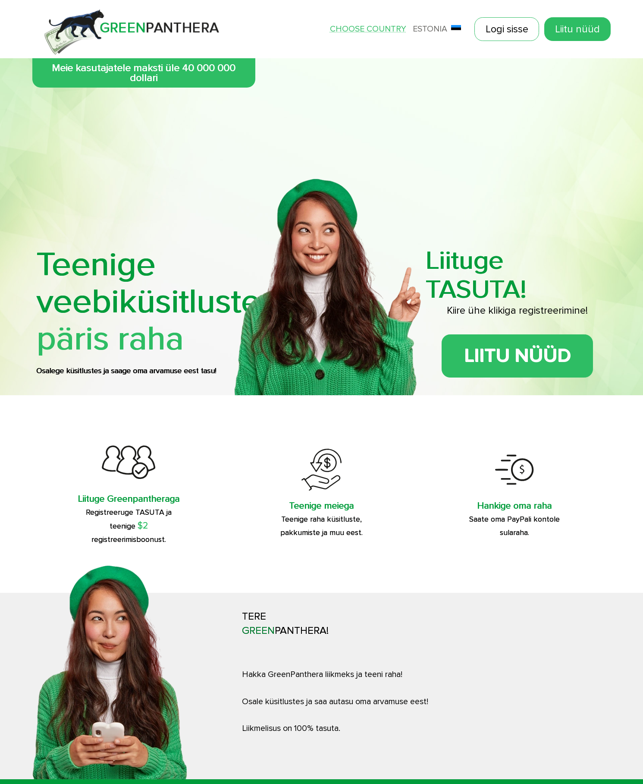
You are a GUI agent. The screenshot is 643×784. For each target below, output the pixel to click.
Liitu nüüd (577, 29)
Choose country (368, 29)
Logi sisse (507, 29)
